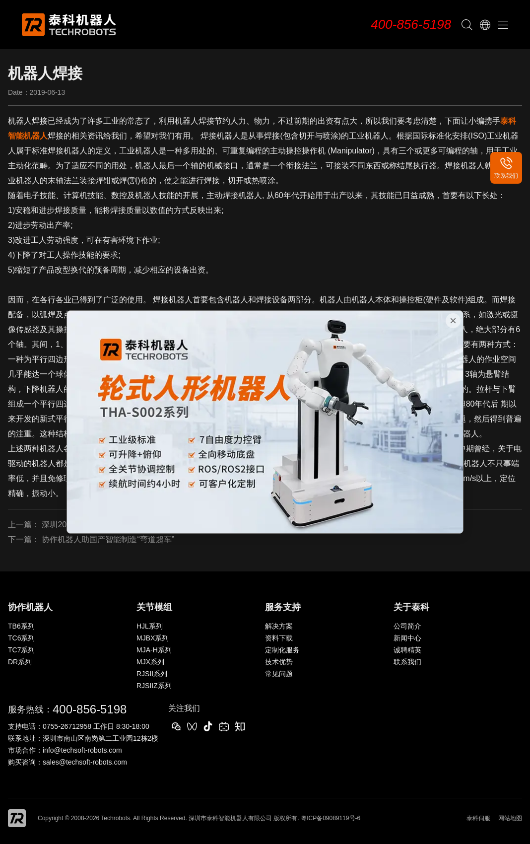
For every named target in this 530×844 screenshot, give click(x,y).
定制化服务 (282, 650)
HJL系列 (149, 626)
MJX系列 (150, 662)
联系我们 (407, 662)
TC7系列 (21, 650)
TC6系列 (21, 638)
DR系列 (20, 662)
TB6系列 (21, 626)
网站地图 (510, 818)
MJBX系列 (152, 638)
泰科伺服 (478, 818)
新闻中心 (407, 638)
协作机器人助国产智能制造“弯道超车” (108, 539)
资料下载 (279, 638)
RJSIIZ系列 (154, 686)
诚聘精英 (407, 650)
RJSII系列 (151, 674)
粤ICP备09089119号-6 (330, 818)
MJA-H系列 (154, 650)
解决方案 (279, 626)
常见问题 (279, 674)
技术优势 (279, 662)
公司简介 (407, 626)
